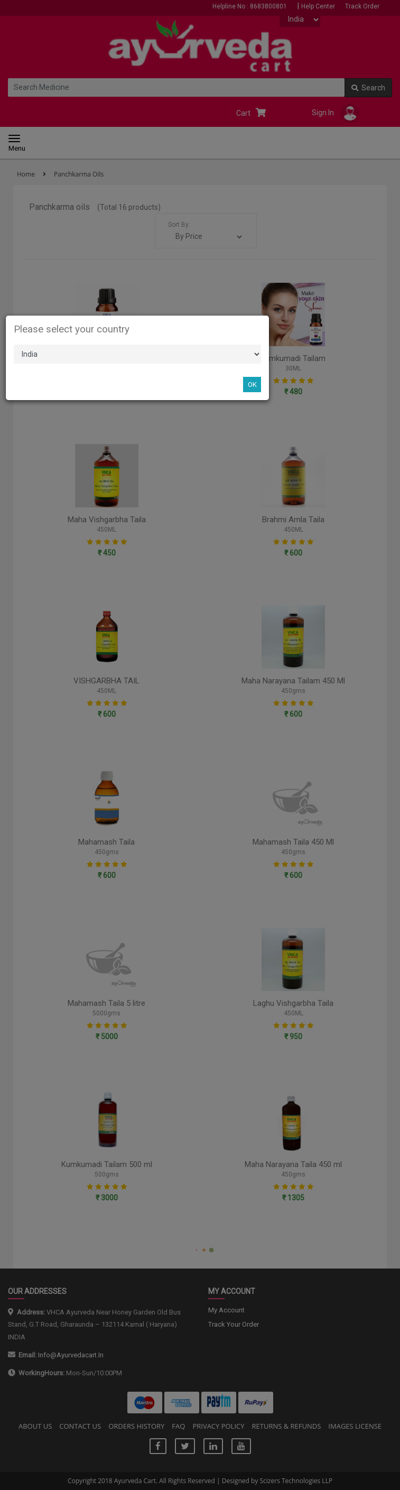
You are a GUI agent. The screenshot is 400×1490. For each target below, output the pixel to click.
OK (252, 384)
